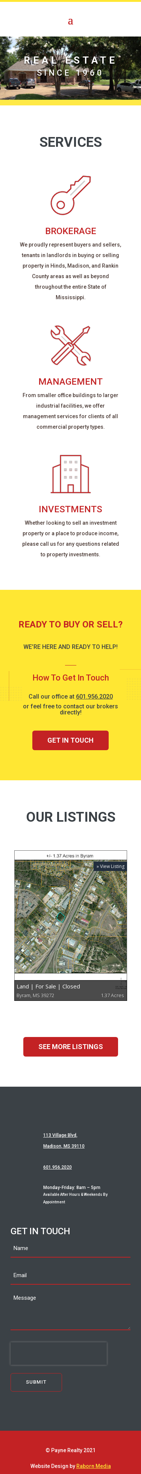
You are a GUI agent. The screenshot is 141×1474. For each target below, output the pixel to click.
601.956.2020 (94, 696)
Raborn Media (93, 1466)
